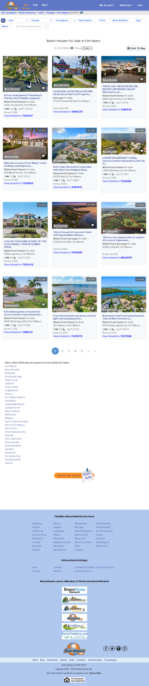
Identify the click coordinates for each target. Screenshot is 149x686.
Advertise (52, 660)
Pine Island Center (15, 432)
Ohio (77, 546)
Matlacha (10, 414)
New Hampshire (84, 531)
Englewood (11, 390)
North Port (11, 428)
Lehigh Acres (12, 407)
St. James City (12, 456)
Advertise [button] (125, 5)
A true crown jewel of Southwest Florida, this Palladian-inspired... (23, 97)
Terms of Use (95, 673)
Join (140, 5)
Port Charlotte (13, 438)
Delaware (37, 538)
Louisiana (59, 531)
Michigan (59, 546)
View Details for (18, 115)
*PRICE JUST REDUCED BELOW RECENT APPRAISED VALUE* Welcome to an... (120, 89)
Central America (105, 567)
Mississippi (81, 523)
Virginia (100, 538)
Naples (9, 418)
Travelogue (110, 660)
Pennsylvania (103, 523)
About (63, 660)
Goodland (10, 400)
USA (41, 12)
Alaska (36, 527)
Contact (81, 660)
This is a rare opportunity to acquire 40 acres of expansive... (123, 239)
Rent (45, 5)
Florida (50, 12)
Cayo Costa (11, 387)
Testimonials (95, 660)
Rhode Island (103, 527)
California (37, 531)
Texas (99, 534)
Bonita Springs (13, 376)
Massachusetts (62, 542)
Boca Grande (12, 369)
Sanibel (9, 449)
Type (138, 20)
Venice (9, 463)
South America (83, 571)
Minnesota (60, 549)
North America (27, 12)
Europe (36, 571)
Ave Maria (10, 366)
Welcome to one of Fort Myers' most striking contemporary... (25, 164)
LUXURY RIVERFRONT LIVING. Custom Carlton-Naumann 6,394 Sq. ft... (123, 161)
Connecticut (39, 534)
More (5, 26)
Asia (34, 567)
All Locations (8, 12)
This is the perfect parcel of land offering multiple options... (72, 233)
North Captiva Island (16, 421)
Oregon (79, 549)
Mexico (58, 571)
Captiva (9, 383)
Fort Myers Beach (15, 397)
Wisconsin (102, 546)
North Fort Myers (15, 425)
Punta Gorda (12, 442)
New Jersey (81, 534)
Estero (9, 393)
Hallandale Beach (15, 404)
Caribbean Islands (85, 567)
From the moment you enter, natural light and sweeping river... (74, 317)
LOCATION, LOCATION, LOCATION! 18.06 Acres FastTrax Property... (72, 93)
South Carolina (104, 531)
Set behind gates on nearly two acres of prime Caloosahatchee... (23, 313)
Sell (35, 5)
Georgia (36, 546)
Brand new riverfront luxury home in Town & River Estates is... (123, 317)
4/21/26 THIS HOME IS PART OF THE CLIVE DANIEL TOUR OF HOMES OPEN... (25, 244)
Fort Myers (63, 12)
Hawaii (36, 549)
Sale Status (85, 20)
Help (71, 660)
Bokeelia (10, 373)
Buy (26, 5)
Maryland (59, 538)
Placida (9, 435)
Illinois (57, 523)
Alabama (37, 523)
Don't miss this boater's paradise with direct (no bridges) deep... (72, 168)
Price (102, 20)
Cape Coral (11, 380)
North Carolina (83, 542)
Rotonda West (13, 445)
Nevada (79, 527)
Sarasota (10, 452)
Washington (103, 542)
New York (80, 538)
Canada (58, 567)
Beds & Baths (120, 20)
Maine (57, 534)
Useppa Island (13, 459)
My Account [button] (106, 5)
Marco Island (12, 411)
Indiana (58, 527)
